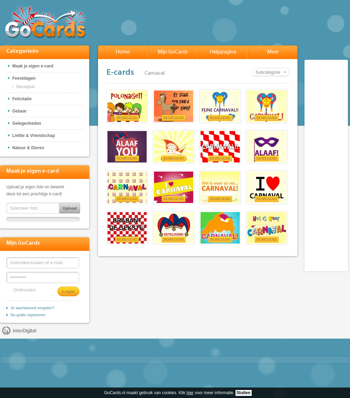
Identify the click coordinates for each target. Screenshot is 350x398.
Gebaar (19, 111)
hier (190, 392)
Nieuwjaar (25, 86)
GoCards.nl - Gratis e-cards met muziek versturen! (45, 21)
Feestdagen (24, 78)
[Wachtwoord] (42, 277)
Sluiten (244, 392)
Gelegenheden (26, 123)
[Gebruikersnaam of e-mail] (42, 262)
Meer (273, 52)
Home (122, 52)
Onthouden (24, 289)
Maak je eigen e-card (32, 66)
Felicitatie (21, 98)
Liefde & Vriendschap (33, 135)
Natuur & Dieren (28, 147)
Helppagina (223, 52)
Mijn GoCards (173, 52)
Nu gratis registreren (28, 315)
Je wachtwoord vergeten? (32, 308)
